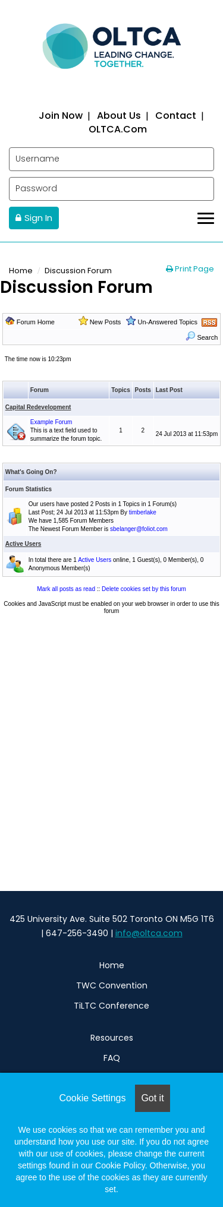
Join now (61, 115)
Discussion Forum (78, 270)
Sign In (38, 217)
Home (21, 270)
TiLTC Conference (111, 1006)
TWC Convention (111, 985)
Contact (175, 115)
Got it (152, 1098)
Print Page (190, 268)
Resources (111, 1038)
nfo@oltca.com (150, 933)
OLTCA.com (118, 128)
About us (119, 115)
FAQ (111, 1058)
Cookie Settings (92, 1098)
